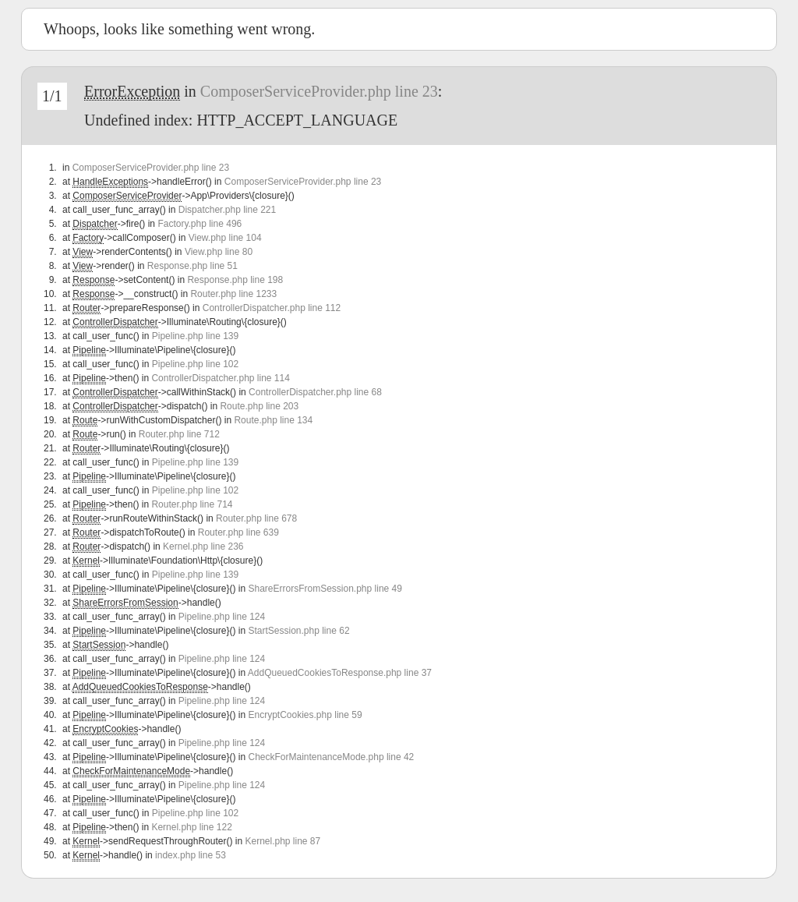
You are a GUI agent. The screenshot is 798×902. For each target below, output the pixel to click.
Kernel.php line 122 (191, 827)
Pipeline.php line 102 (195, 364)
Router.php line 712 (179, 434)
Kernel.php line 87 (282, 841)
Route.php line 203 (259, 406)
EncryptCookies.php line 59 (305, 714)
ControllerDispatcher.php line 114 (220, 378)
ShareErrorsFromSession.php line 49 (324, 588)
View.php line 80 (218, 251)
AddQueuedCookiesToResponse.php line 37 (340, 672)
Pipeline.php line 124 (221, 616)
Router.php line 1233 (233, 293)
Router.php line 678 (256, 518)
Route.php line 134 (273, 420)
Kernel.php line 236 (203, 546)
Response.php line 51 (192, 265)
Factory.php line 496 (199, 223)
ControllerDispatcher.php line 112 (272, 307)
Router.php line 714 (191, 504)
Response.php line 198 (235, 279)
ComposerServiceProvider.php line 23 (319, 91)
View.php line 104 (225, 237)
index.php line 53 (190, 855)
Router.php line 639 (238, 532)
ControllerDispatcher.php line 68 (315, 392)
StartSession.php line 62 (298, 630)
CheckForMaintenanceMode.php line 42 (331, 757)
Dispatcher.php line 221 (227, 209)
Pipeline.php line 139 (195, 336)
